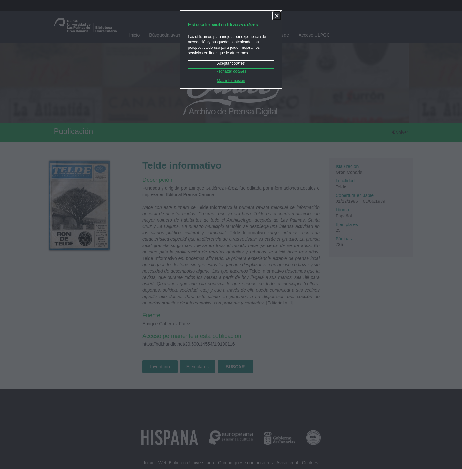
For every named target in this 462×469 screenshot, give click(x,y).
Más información (231, 80)
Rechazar (231, 71)
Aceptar (231, 63)
